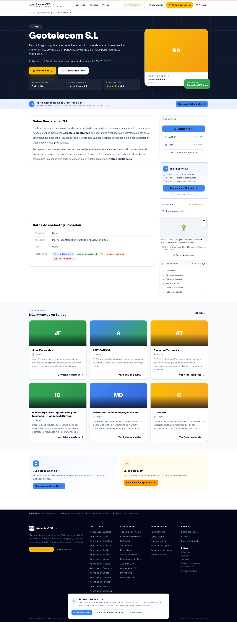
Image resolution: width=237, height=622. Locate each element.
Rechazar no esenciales (109, 612)
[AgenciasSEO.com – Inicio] (45, 5)
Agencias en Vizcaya (100, 563)
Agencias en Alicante (100, 554)
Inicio (31, 13)
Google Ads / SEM (129, 568)
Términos (185, 559)
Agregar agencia (159, 536)
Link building (126, 550)
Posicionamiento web (130, 536)
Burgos (36, 61)
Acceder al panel (159, 554)
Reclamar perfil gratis (184, 188)
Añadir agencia (154, 5)
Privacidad (186, 556)
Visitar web (43, 70)
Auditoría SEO (127, 563)
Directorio (80, 5)
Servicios (93, 5)
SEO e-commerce (129, 554)
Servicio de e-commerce (64, 259)
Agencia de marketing (63, 254)
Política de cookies (189, 567)
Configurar (135, 612)
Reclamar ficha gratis (192, 104)
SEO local (125, 541)
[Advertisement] (92, 193)
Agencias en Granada (100, 577)
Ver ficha (70, 374)
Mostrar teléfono (73, 70)
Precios (105, 5)
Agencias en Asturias (100, 586)
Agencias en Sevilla (99, 550)
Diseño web (126, 572)
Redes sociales (127, 577)
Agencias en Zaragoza (101, 568)
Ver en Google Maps (183, 255)
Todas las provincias (102, 532)
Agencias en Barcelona (101, 541)
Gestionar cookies (189, 571)
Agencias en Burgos (45, 13)
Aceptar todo (82, 612)
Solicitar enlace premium (141, 482)
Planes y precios (159, 541)
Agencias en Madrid (99, 536)
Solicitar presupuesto (184, 152)
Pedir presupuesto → (41, 549)
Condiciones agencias (190, 563)
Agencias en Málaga (100, 559)
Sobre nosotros (189, 532)
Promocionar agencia (161, 545)
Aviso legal (185, 552)
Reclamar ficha (158, 532)
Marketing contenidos (130, 559)
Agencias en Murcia (99, 572)
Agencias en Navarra (100, 582)
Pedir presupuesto (180, 5)
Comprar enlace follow (162, 550)
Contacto (185, 536)
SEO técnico (126, 545)
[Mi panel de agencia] (201, 5)
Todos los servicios (131, 532)
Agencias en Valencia (100, 545)
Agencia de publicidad (87, 254)
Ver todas (201, 313)
